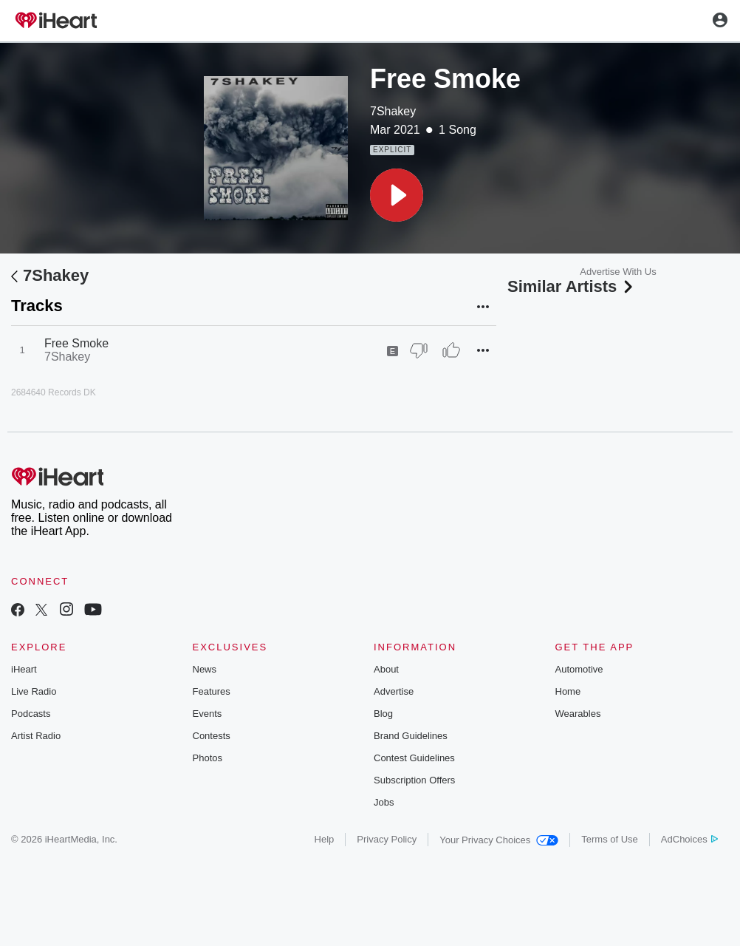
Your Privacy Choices (498, 839)
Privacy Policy (387, 839)
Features (211, 691)
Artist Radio (36, 735)
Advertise (394, 691)
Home (568, 691)
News (205, 669)
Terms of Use (609, 839)
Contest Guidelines (414, 757)
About (386, 669)
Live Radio (33, 691)
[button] (396, 195)
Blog (383, 713)
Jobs (384, 802)
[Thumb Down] (418, 350)
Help (325, 839)
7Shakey (393, 111)
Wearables (578, 713)
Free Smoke (76, 343)
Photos (207, 757)
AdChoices (689, 839)
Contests (211, 735)
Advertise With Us (618, 271)
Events (207, 713)
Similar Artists (571, 286)
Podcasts (30, 713)
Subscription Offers (414, 780)
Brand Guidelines (411, 735)
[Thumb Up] (451, 350)
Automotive (579, 669)
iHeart (24, 669)
